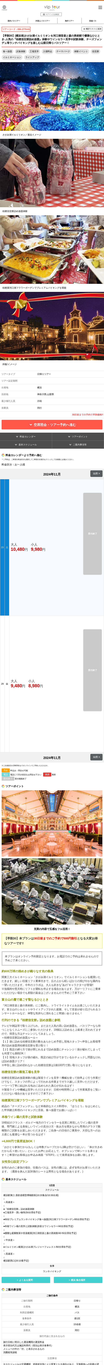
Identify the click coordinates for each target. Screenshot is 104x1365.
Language (4, 7)
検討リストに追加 (93, 29)
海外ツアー (69, 21)
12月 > (96, 473)
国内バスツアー (14, 21)
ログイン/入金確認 (51, 14)
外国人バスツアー (42, 21)
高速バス (92, 21)
